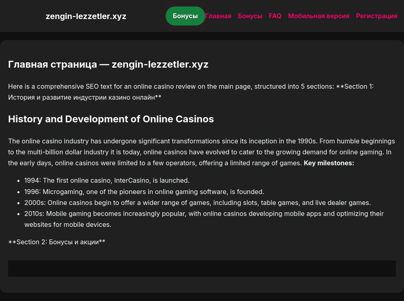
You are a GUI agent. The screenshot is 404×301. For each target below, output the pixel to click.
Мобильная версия (319, 16)
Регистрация (377, 16)
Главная (218, 16)
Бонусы (185, 16)
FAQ (275, 16)
